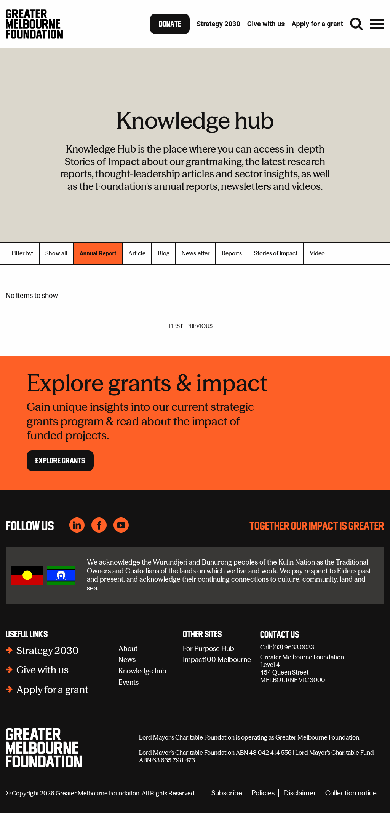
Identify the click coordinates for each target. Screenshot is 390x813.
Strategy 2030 (47, 650)
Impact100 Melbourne (217, 659)
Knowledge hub (142, 671)
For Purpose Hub (208, 648)
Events (128, 682)
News (127, 659)
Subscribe (226, 793)
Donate (170, 24)
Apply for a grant (52, 690)
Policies (263, 793)
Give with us (42, 670)
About (127, 648)
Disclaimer (300, 793)
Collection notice (351, 793)
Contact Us (279, 635)
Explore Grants (60, 461)
